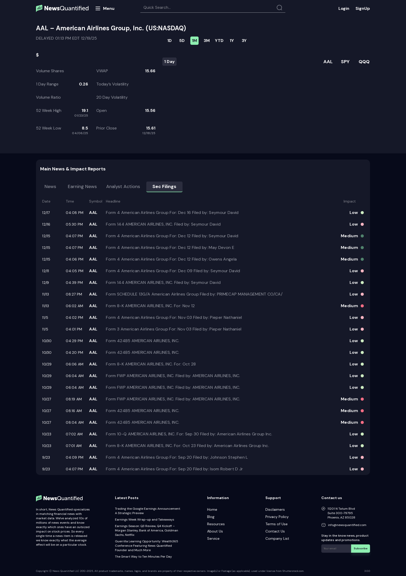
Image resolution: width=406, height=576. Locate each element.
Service (213, 538)
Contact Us (275, 531)
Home (212, 509)
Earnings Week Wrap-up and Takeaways (144, 519)
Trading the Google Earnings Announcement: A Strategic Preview (147, 511)
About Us (215, 531)
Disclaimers (275, 509)
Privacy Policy (277, 516)
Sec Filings (164, 186)
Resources (216, 524)
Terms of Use (276, 524)
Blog (210, 516)
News (50, 186)
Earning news (82, 186)
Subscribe (360, 548)
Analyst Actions (123, 186)
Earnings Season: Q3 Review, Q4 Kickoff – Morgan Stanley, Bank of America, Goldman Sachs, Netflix (146, 530)
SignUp (363, 8)
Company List (277, 538)
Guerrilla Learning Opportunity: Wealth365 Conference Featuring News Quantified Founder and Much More (146, 545)
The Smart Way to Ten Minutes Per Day (143, 557)
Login (343, 8)
